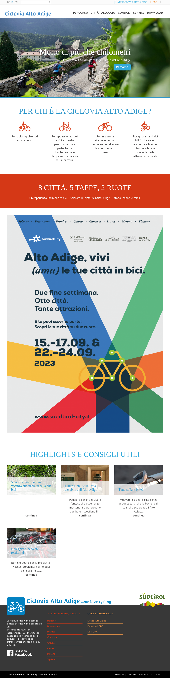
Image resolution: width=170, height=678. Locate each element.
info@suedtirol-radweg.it (44, 674)
